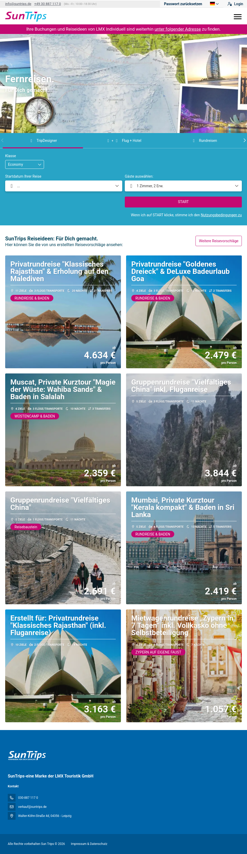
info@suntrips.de (18, 4)
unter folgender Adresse (178, 29)
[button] (2, 140)
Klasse (10, 156)
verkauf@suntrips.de (32, 807)
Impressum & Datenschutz (89, 844)
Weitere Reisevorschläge (218, 241)
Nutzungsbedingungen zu (221, 215)
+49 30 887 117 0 (47, 4)
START (183, 202)
